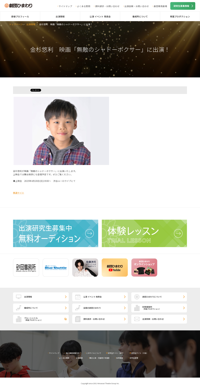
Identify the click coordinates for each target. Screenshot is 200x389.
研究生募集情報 (181, 5)
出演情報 (60, 16)
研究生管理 (134, 358)
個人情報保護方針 (72, 353)
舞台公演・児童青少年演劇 (99, 358)
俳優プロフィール (20, 16)
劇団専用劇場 (160, 6)
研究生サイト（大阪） (139, 353)
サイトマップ (65, 6)
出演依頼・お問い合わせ (136, 6)
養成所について (140, 16)
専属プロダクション (180, 16)
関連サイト (18, 192)
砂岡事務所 (164, 307)
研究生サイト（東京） (116, 353)
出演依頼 (79, 358)
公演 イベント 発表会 (100, 16)
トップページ (15, 24)
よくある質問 (83, 6)
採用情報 (119, 358)
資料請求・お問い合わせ (107, 6)
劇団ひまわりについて (152, 296)
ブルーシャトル (46, 319)
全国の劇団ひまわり (92, 307)
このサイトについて (93, 353)
